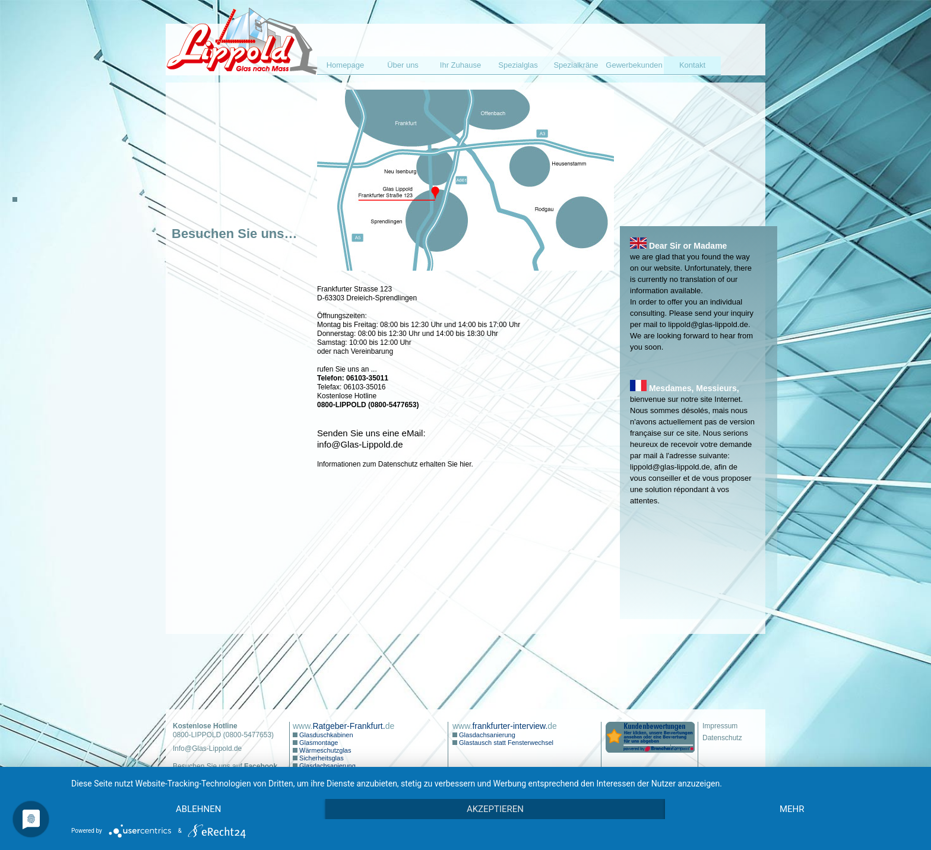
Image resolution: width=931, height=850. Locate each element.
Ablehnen (198, 809)
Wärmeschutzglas (324, 750)
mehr (792, 809)
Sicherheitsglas (320, 758)
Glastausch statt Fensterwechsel (505, 742)
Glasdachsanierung (326, 765)
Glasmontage (317, 742)
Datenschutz (722, 738)
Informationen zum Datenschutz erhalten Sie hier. (395, 464)
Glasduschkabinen (325, 734)
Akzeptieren (495, 809)
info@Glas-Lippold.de (360, 444)
